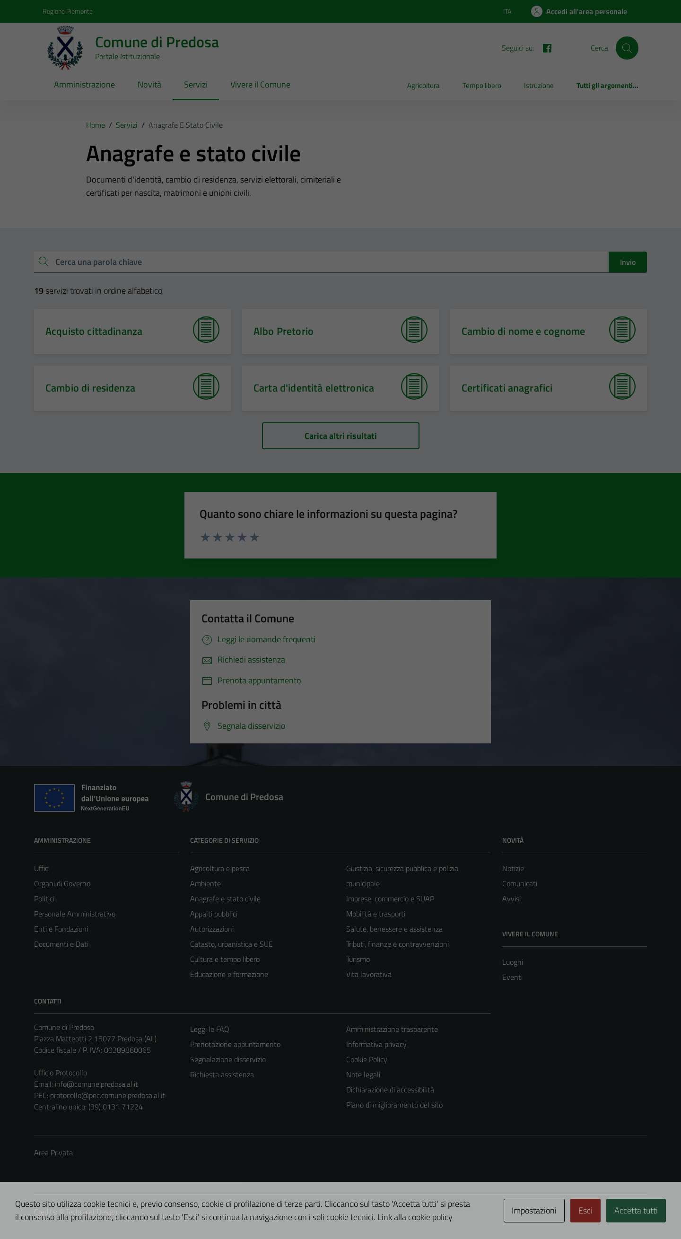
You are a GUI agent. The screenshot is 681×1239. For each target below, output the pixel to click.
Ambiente (205, 883)
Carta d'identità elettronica (313, 387)
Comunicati (519, 883)
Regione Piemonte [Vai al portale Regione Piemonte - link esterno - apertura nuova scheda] (68, 11)
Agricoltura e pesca (220, 868)
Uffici (42, 868)
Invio (628, 262)
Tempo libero (482, 85)
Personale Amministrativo (74, 913)
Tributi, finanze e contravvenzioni (397, 944)
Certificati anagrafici (507, 387)
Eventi (512, 977)
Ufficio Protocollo (60, 1072)
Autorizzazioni (212, 928)
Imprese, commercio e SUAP (390, 898)
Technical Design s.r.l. (98, 1211)
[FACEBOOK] (543, 47)
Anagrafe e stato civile (225, 898)
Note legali (363, 1074)
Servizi (196, 84)
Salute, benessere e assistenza (394, 928)
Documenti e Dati (61, 944)
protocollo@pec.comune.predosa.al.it (107, 1095)
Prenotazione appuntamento (235, 1044)
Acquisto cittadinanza (93, 331)
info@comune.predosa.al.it (96, 1084)
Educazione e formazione (229, 974)
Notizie (513, 868)
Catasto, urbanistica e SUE (231, 944)
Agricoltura (423, 85)
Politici (44, 898)
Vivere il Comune (260, 84)
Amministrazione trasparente (392, 1029)
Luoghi (512, 962)
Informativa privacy (376, 1044)
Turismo (358, 959)
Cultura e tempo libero (225, 959)
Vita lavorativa (369, 974)
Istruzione (539, 85)
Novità (149, 84)
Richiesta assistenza (222, 1074)
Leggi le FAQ (209, 1029)
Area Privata (53, 1152)
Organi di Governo (62, 883)
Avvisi (511, 898)
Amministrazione (84, 84)
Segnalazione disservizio (228, 1059)
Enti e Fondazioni (61, 928)
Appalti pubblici (213, 913)
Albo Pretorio (283, 331)
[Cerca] (627, 47)
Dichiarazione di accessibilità (390, 1089)
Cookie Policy (366, 1059)
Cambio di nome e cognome (523, 331)
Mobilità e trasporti (375, 913)
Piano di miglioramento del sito (394, 1104)
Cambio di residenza (90, 387)
